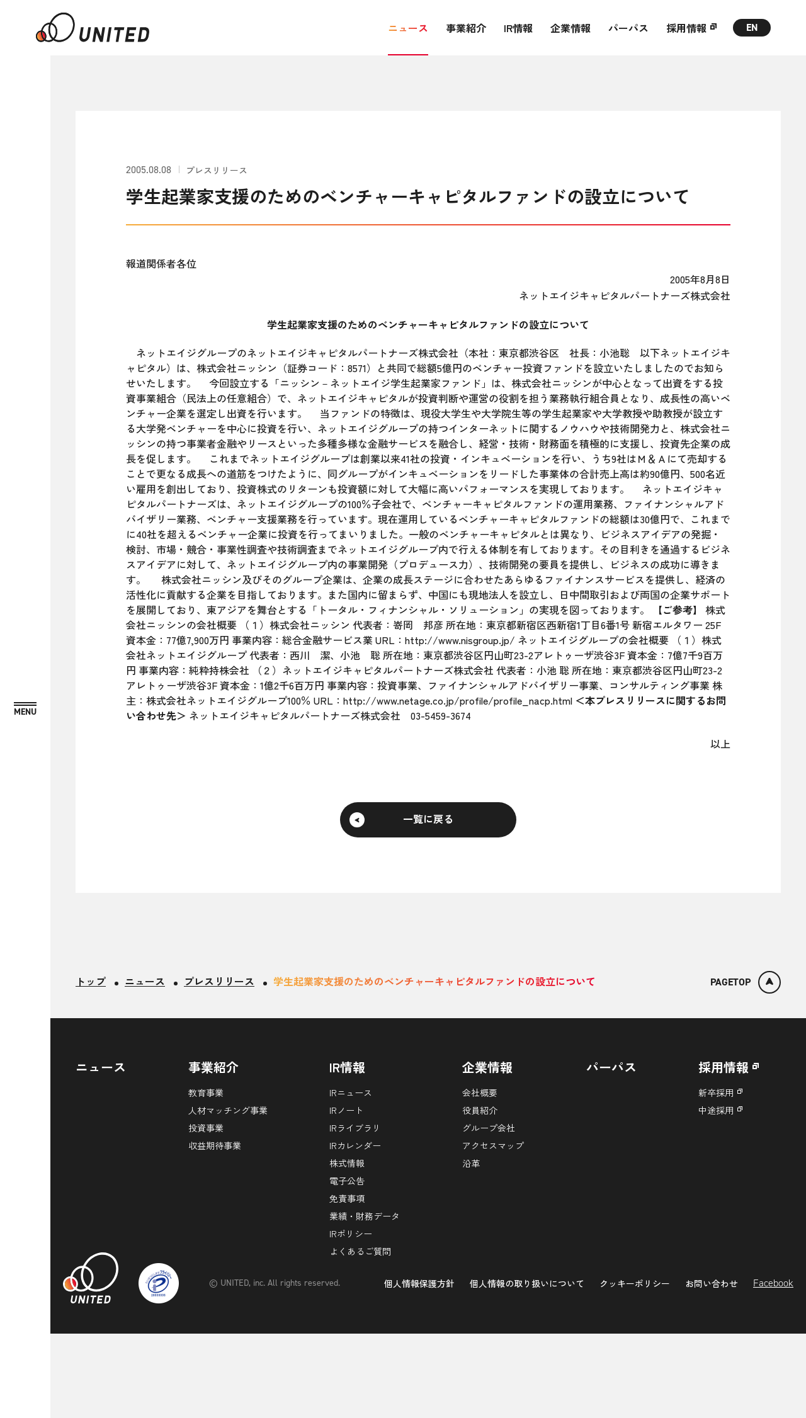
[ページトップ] (745, 982)
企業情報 (570, 27)
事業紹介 (466, 27)
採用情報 (686, 27)
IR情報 (518, 27)
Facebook (773, 1366)
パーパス (628, 27)
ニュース (408, 27)
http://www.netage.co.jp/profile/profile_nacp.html (457, 700)
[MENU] (25, 709)
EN (752, 27)
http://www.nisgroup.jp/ (460, 639)
